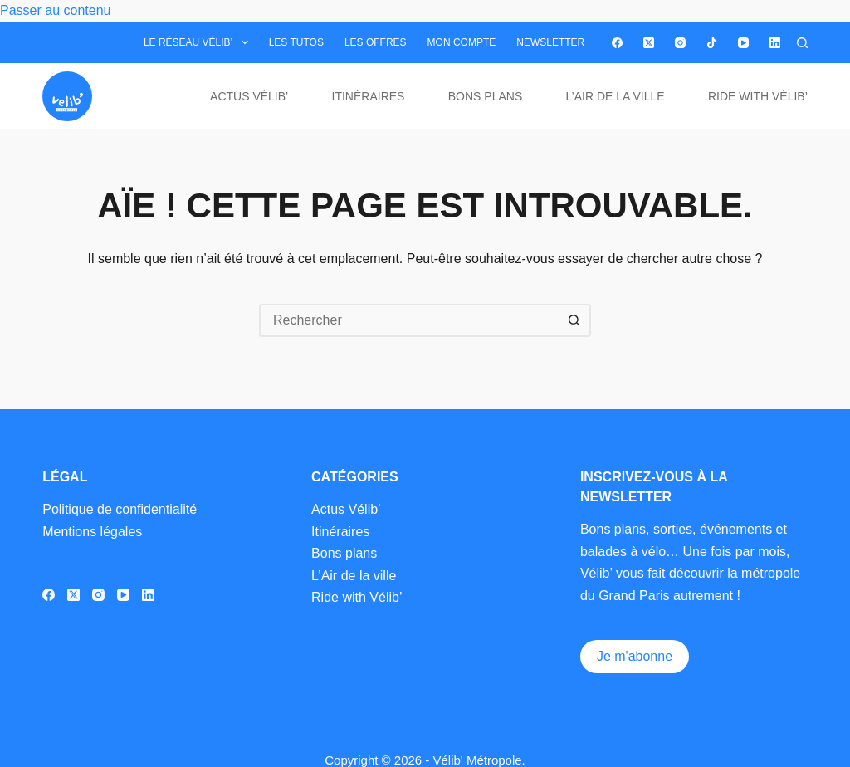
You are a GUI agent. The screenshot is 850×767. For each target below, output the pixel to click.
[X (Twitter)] (648, 42)
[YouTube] (743, 42)
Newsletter (550, 42)
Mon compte (461, 42)
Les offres (375, 42)
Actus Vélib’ (249, 96)
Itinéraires (368, 96)
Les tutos (296, 42)
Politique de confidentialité (119, 509)
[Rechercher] (802, 42)
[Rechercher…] (408, 320)
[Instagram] (680, 42)
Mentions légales (92, 532)
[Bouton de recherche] (574, 320)
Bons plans (485, 96)
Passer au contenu (55, 10)
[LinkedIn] (774, 42)
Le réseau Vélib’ (199, 42)
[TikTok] (711, 42)
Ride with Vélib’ (758, 96)
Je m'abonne (634, 656)
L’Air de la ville (615, 96)
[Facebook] (617, 42)
